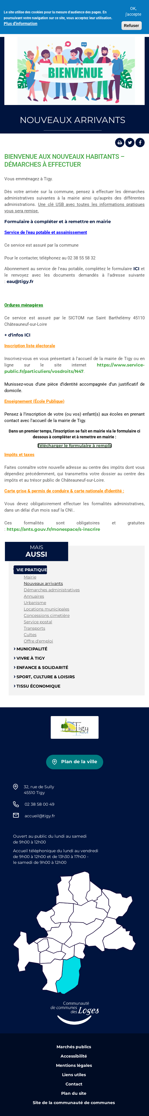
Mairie (30, 577)
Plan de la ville (79, 761)
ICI (136, 268)
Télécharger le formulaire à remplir (74, 445)
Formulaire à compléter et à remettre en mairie (57, 221)
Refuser (131, 23)
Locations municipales (46, 609)
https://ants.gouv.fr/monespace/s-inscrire (53, 529)
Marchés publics (74, 1046)
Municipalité (32, 649)
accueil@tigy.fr (40, 815)
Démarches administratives (52, 589)
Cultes (30, 634)
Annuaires (34, 596)
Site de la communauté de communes (74, 1102)
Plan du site (73, 1093)
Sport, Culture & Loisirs (46, 676)
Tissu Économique (38, 686)
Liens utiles (74, 1074)
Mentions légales (74, 1065)
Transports (34, 628)
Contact (74, 1084)
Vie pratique (32, 569)
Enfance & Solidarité (42, 667)
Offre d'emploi (38, 641)
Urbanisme (35, 602)
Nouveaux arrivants (43, 583)
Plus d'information (20, 21)
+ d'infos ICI (17, 335)
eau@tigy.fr (20, 281)
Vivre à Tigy (31, 658)
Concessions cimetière (47, 615)
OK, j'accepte (133, 8)
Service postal (38, 621)
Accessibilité (74, 1056)
